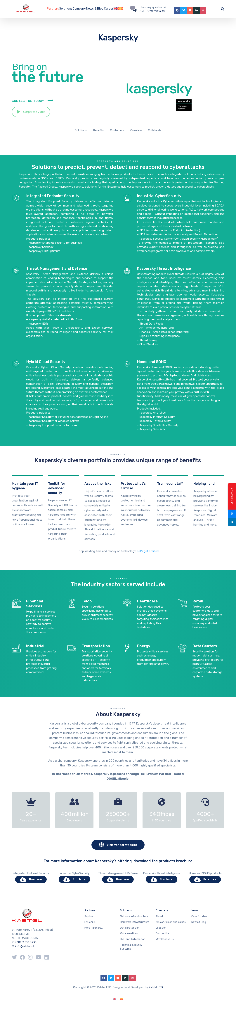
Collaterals (154, 130)
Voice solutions (129, 933)
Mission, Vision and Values (171, 922)
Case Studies (199, 916)
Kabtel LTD (156, 987)
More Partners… (93, 927)
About (159, 916)
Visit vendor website (118, 845)
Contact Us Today (28, 105)
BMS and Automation (132, 939)
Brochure (31, 879)
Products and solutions (118, 388)
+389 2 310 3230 (25, 942)
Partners (53, 8)
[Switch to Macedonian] (120, 9)
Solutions (65, 8)
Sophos (88, 916)
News (194, 910)
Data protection (129, 927)
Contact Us (162, 933)
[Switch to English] (114, 999)
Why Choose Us (165, 939)
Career (108, 8)
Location (161, 927)
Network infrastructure (134, 916)
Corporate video (31, 116)
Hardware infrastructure (134, 922)
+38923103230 (155, 11)
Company (79, 8)
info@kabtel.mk (25, 946)
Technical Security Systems (131, 946)
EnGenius (90, 922)
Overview (136, 130)
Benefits (98, 130)
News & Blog (94, 8)
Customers (117, 130)
